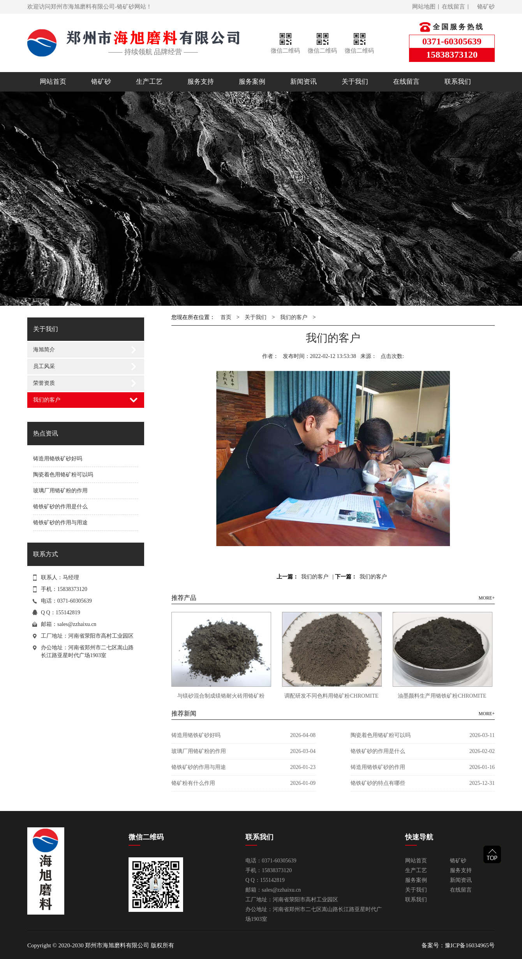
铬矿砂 (486, 7)
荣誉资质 (44, 383)
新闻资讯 (303, 81)
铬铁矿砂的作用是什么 (60, 506)
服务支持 (200, 81)
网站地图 (424, 7)
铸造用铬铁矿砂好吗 (57, 459)
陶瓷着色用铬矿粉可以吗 (63, 475)
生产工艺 (149, 81)
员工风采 (44, 366)
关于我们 (355, 81)
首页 (225, 317)
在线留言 (453, 7)
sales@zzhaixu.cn (76, 624)
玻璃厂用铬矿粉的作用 (60, 491)
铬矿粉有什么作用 (193, 783)
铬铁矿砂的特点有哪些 (378, 783)
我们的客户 (46, 400)
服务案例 (252, 81)
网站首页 (53, 81)
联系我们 (457, 81)
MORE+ (487, 598)
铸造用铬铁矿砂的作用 (378, 767)
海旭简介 (44, 350)
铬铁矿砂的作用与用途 (60, 522)
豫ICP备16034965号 (470, 945)
